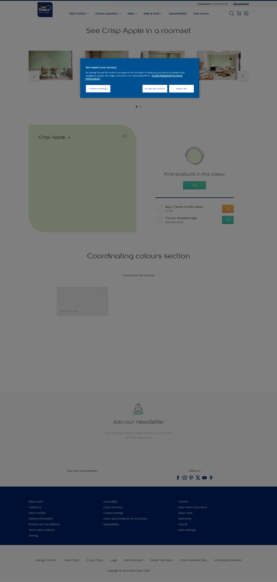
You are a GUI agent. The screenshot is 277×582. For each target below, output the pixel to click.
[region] (139, 78)
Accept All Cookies (155, 88)
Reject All (181, 88)
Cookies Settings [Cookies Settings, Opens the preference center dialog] (98, 88)
